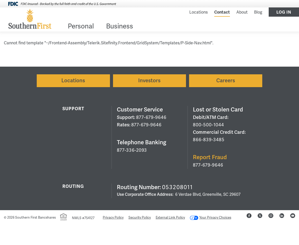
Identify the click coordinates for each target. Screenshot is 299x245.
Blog (258, 12)
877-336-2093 (132, 150)
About (242, 12)
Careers (225, 80)
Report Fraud (210, 157)
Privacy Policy (113, 218)
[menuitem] (81, 27)
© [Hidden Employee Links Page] (5, 218)
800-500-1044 (208, 125)
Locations (198, 12)
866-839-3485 (209, 139)
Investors (149, 80)
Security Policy (139, 218)
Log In (283, 12)
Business (119, 26)
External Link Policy (170, 218)
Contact (222, 12)
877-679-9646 (151, 117)
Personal (81, 26)
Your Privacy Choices (210, 218)
